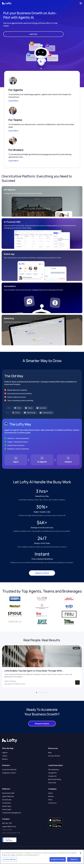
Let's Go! (33, 34)
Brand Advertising (54, 779)
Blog (49, 752)
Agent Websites (8, 796)
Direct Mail (52, 783)
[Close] (80, 853)
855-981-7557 (7, 823)
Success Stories (54, 756)
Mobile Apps (6, 806)
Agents (5, 752)
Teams (4, 756)
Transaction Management (11, 813)
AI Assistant (6, 803)
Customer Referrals (9, 769)
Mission (51, 796)
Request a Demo (42, 723)
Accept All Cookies (58, 859)
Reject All (74, 859)
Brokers (5, 759)
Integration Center (9, 773)
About (50, 793)
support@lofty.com (9, 826)
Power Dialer (6, 809)
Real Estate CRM (8, 793)
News (50, 800)
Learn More (13, 101)
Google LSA (52, 776)
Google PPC (52, 773)
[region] (42, 857)
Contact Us (52, 803)
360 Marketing (53, 769)
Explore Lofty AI (42, 573)
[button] (41, 68)
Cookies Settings (9, 859)
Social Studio (6, 800)
